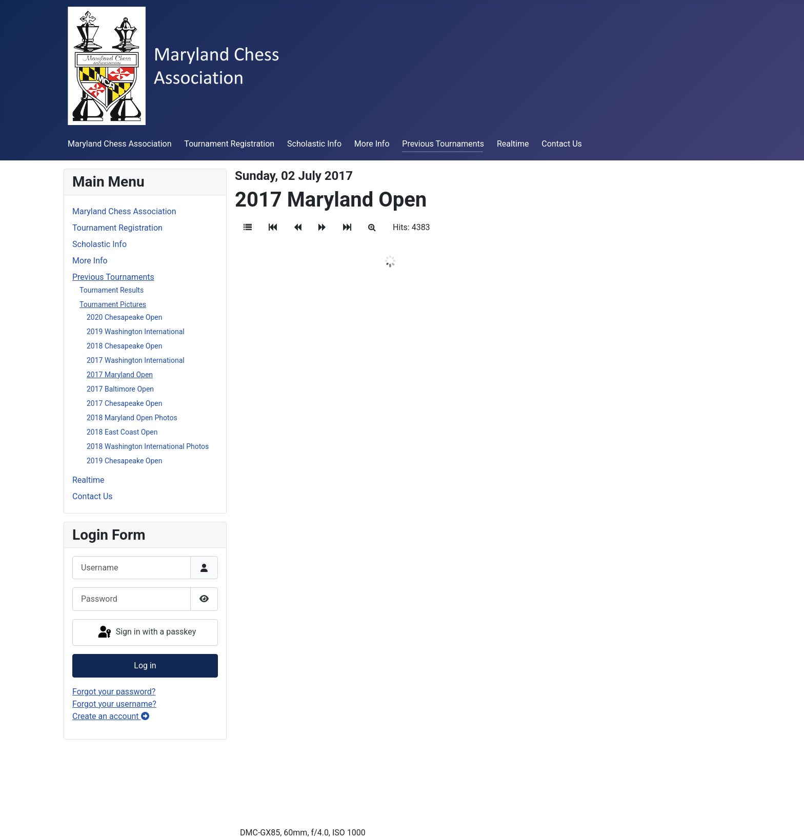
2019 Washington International (136, 332)
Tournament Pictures (112, 304)
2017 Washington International (136, 360)
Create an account (110, 716)
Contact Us (561, 144)
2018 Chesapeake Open (124, 346)
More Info (372, 144)
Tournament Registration (229, 144)
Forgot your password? (113, 692)
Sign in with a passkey (146, 632)
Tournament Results (111, 290)
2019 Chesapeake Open (124, 461)
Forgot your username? (114, 704)
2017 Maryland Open (120, 375)
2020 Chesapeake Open (124, 317)
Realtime (513, 144)
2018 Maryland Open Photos (132, 418)
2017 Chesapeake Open (124, 403)
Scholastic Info (314, 144)
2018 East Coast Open (122, 432)
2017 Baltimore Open (120, 389)
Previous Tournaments (443, 144)
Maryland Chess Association (120, 144)
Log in (145, 665)
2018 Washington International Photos (148, 446)
